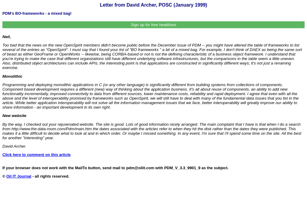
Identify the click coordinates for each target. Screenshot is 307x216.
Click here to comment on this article (36, 154)
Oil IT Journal (18, 176)
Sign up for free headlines (153, 24)
